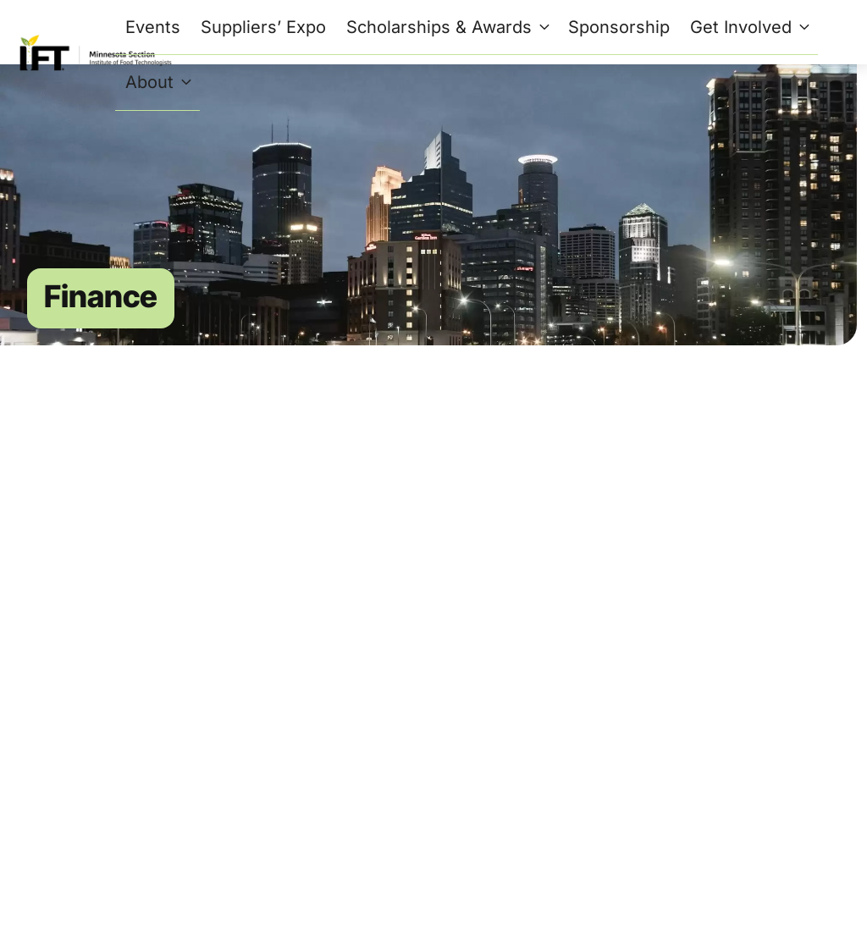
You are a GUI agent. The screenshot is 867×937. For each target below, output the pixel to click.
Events (152, 27)
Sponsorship (619, 27)
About (160, 82)
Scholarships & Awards (450, 27)
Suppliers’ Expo (263, 27)
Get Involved (752, 27)
